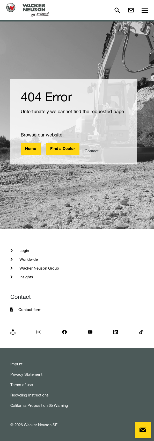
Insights (25, 276)
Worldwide (28, 259)
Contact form (29, 309)
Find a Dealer (62, 149)
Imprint (16, 364)
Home (30, 149)
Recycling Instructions (29, 395)
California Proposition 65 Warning (39, 405)
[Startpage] (27, 10)
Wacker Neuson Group (38, 268)
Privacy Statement (26, 374)
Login (23, 250)
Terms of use (21, 384)
